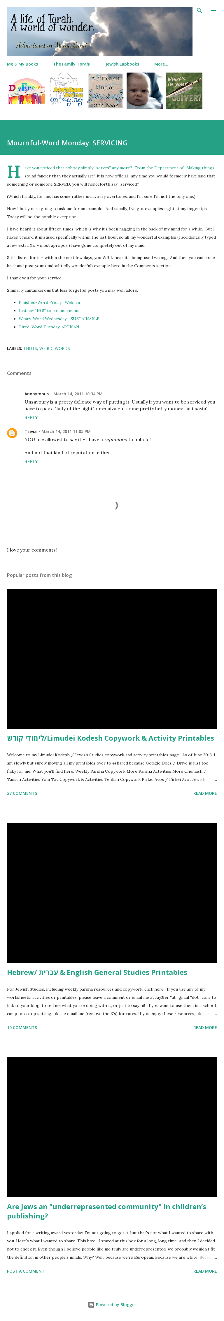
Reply (31, 417)
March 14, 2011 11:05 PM (66, 431)
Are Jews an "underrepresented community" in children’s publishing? (106, 1211)
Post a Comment (26, 1271)
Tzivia (30, 431)
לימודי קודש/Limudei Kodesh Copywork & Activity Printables (110, 738)
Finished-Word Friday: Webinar (50, 302)
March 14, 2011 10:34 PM (78, 394)
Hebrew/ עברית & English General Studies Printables (97, 972)
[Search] (199, 10)
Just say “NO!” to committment (49, 310)
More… (161, 64)
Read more (205, 793)
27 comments (22, 793)
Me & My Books (22, 64)
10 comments (22, 1027)
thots (30, 348)
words (62, 348)
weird (45, 348)
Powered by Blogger (112, 1304)
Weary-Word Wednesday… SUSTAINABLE (59, 318)
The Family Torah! (71, 64)
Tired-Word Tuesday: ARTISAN (49, 327)
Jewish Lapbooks (122, 64)
